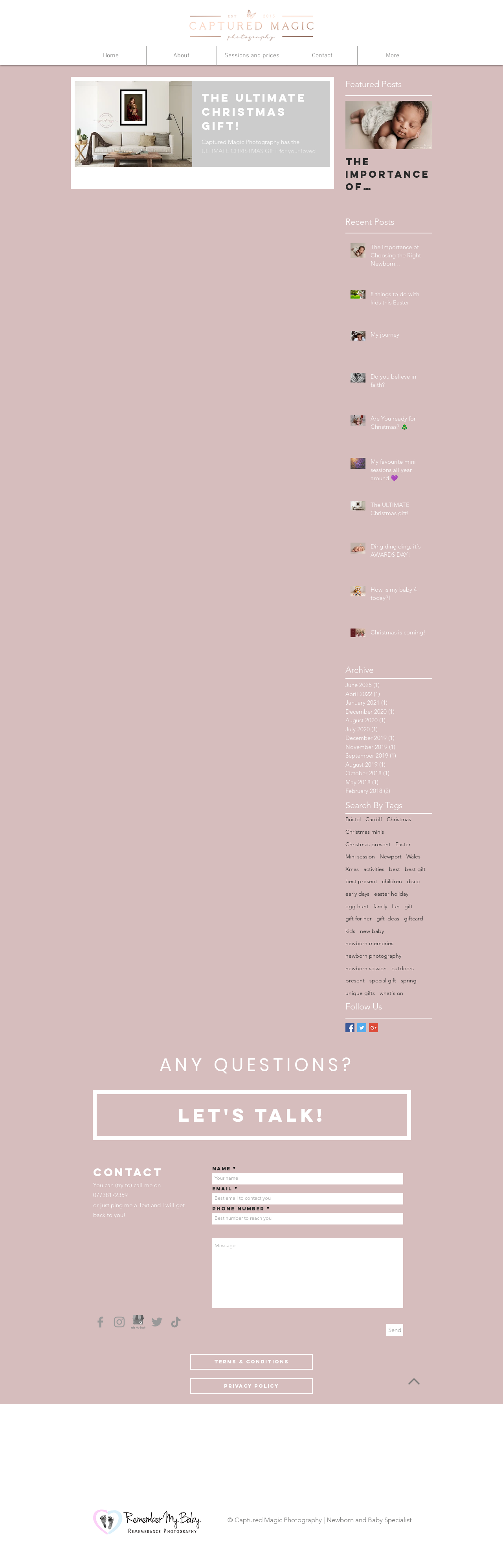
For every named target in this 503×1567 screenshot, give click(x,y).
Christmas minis (364, 831)
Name (221, 1168)
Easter (403, 844)
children (392, 881)
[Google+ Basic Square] (373, 1027)
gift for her (358, 918)
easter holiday (391, 893)
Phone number (238, 1208)
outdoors (402, 968)
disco (413, 881)
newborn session (366, 968)
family (380, 906)
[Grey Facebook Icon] (100, 1322)
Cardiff (373, 819)
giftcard (413, 918)
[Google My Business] (138, 1322)
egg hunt (357, 906)
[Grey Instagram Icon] (119, 1322)
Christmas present (368, 844)
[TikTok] (176, 1322)
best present (361, 881)
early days (357, 893)
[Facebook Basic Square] (349, 1027)
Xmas (352, 869)
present (355, 980)
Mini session (360, 856)
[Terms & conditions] (251, 1362)
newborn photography (373, 955)
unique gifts (360, 993)
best (394, 869)
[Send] (394, 1330)
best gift (415, 869)
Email (222, 1188)
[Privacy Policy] (251, 1386)
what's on (391, 993)
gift (408, 906)
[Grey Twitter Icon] (157, 1322)
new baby (372, 931)
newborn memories (369, 943)
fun (396, 906)
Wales (413, 856)
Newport (391, 856)
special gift (382, 980)
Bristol (353, 819)
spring (409, 980)
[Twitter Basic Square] (361, 1027)
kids (350, 931)
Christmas (399, 819)
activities (373, 869)
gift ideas (387, 918)
